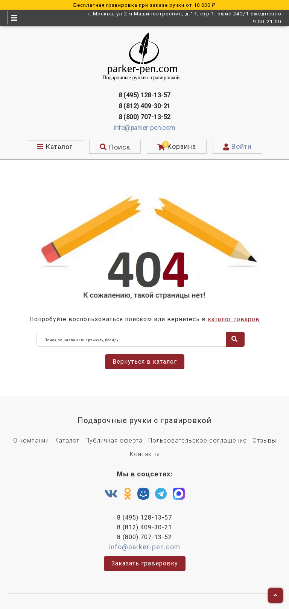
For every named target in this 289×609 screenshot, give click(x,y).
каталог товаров (234, 319)
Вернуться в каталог (145, 361)
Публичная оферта (114, 440)
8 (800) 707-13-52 (144, 117)
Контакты (144, 454)
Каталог (67, 440)
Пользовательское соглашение (197, 440)
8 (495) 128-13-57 (144, 95)
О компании (31, 440)
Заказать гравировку (144, 563)
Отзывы (264, 440)
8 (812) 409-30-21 (144, 106)
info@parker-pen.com (144, 127)
